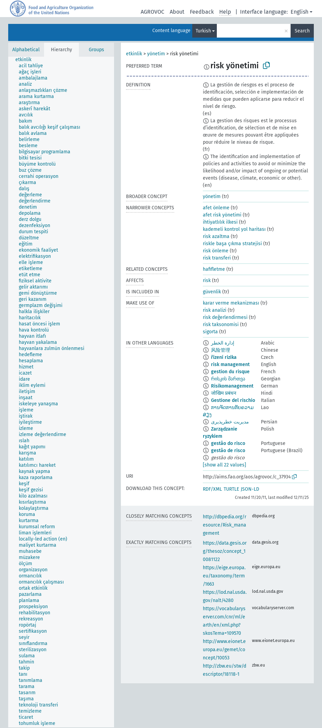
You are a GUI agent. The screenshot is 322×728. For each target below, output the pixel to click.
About (177, 12)
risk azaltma (216, 236)
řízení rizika (224, 357)
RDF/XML (212, 489)
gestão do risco (228, 443)
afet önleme (216, 208)
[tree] (61, 392)
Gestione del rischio (233, 400)
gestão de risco (228, 450)
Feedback (202, 12)
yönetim (156, 54)
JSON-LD (250, 489)
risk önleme (215, 251)
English (299, 12)
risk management (230, 364)
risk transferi (217, 258)
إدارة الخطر (222, 343)
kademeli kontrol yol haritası (234, 229)
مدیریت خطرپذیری (230, 422)
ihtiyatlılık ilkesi (220, 222)
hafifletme (214, 269)
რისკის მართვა (228, 379)
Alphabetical (26, 50)
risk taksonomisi (221, 324)
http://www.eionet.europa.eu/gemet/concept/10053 (224, 650)
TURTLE (231, 489)
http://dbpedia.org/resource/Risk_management (224, 525)
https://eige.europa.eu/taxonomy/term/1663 (224, 576)
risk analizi (214, 310)
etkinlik (134, 54)
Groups (96, 50)
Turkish (203, 31)
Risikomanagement (232, 386)
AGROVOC (152, 12)
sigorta (210, 332)
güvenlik (212, 292)
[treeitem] (26, 60)
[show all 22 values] (224, 465)
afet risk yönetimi (222, 215)
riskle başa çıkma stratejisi (232, 244)
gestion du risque (230, 372)
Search (302, 31)
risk (207, 280)
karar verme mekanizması (231, 303)
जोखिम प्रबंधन (223, 393)
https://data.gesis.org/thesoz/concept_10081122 (225, 551)
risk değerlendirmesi (225, 317)
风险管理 (220, 350)
